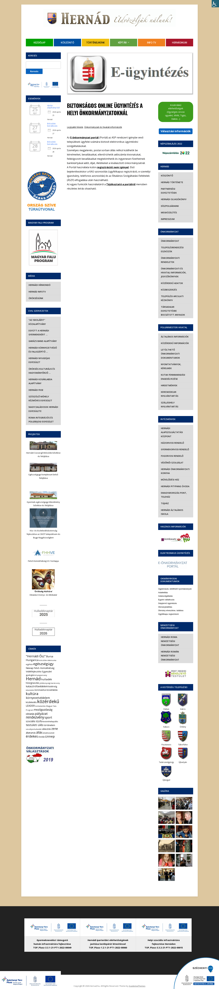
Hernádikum (179, 42)
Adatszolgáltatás (165, 588)
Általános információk (174, 332)
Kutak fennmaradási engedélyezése (173, 372)
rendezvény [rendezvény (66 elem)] (35, 717)
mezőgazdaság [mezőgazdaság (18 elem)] (43, 709)
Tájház (165, 499)
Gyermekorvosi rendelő (175, 445)
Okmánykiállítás (165, 599)
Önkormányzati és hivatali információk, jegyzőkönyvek (173, 272)
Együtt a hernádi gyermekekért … (38, 332)
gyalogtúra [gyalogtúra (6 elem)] (31, 675)
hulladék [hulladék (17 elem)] (46, 679)
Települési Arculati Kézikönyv (172, 298)
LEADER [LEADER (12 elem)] (30, 705)
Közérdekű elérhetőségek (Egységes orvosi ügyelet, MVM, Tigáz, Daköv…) (175, 111)
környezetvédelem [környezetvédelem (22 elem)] (38, 698)
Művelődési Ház (170, 475)
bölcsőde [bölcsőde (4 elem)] (43, 660)
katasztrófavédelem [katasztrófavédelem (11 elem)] (37, 686)
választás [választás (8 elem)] (46, 729)
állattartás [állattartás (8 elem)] (31, 732)
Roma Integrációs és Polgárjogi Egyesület (40, 419)
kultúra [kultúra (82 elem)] (32, 693)
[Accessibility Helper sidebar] (215, 3)
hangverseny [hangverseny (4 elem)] (41, 675)
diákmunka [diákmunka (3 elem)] (51, 660)
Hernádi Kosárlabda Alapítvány (40, 381)
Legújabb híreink (75, 127)
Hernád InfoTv (36, 291)
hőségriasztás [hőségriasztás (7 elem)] (32, 682)
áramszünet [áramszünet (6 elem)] (48, 732)
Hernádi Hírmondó (39, 285)
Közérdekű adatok (172, 283)
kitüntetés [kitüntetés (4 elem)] (30, 690)
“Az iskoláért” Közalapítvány (36, 321)
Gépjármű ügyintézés (167, 595)
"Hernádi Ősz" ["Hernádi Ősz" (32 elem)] (36, 656)
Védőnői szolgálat (172, 458)
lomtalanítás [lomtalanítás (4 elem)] (40, 706)
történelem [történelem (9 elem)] (49, 725)
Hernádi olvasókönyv (173, 199)
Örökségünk (35, 298)
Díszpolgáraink (170, 206)
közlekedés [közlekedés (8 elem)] (31, 702)
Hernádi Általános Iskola (176, 505)
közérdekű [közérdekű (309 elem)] (48, 701)
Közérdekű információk (175, 339)
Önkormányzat (170, 240)
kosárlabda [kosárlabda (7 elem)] (52, 689)
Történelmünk (95, 42)
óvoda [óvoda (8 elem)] (41, 736)
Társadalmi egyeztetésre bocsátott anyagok (175, 308)
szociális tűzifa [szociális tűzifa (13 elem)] (34, 721)
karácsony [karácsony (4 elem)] (55, 683)
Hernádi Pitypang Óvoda (175, 482)
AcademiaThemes (137, 978)
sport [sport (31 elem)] (48, 717)
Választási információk (176, 131)
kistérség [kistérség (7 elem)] (52, 686)
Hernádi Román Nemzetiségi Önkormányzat (170, 647)
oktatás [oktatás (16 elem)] (30, 714)
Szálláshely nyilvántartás (169, 400)
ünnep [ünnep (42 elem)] (50, 736)
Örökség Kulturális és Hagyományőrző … (41, 370)
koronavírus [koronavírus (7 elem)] (40, 689)
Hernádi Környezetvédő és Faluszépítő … (42, 349)
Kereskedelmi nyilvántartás (169, 390)
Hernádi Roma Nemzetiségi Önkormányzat (170, 633)
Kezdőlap (39, 42)
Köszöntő (67, 42)
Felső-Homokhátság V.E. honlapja (43, 561)
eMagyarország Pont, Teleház (173, 490)
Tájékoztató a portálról (121, 184)
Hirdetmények (169, 381)
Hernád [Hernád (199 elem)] (33, 678)
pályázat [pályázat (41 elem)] (41, 713)
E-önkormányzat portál (84, 137)
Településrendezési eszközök (172, 249)
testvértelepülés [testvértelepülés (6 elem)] (50, 721)
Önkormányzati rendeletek (170, 259)
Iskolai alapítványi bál (53, 106)
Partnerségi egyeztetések (168, 190)
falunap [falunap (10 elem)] (29, 667)
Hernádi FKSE (35, 390)
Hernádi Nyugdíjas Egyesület (39, 360)
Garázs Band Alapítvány (42, 341)
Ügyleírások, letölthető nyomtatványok (175, 581)
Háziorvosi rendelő (172, 438)
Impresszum (167, 219)
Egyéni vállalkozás (166, 592)
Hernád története (172, 182)
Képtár (122, 42)
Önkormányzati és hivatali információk (103, 127)
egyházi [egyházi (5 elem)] (29, 664)
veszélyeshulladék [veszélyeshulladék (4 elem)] (33, 729)
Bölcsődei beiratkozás (52, 124)
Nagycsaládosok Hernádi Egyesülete (43, 409)
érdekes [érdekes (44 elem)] (32, 736)
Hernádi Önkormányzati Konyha (175, 467)
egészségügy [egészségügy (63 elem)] (43, 663)
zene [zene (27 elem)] (54, 729)
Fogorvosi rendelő (172, 452)
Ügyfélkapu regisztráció (168, 606)
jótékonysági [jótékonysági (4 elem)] (45, 683)
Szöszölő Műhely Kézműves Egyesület (40, 398)
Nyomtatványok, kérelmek (171, 362)
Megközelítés (169, 212)
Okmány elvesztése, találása (170, 602)
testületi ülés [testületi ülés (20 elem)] (34, 725)
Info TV (151, 42)
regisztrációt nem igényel (113, 167)
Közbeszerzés (169, 289)
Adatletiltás (163, 584)
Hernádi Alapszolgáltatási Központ (171, 428)
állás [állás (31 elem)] (39, 732)
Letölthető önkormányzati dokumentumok (170, 349)
